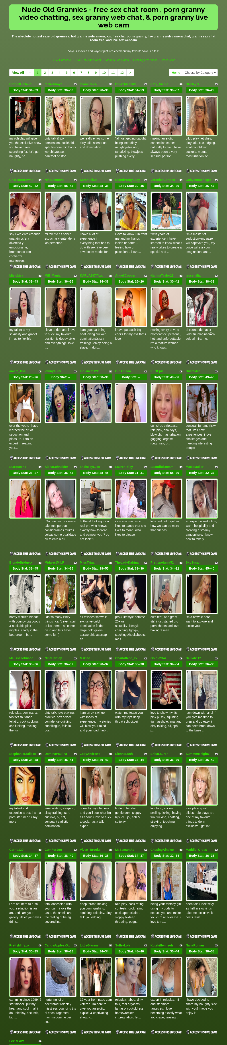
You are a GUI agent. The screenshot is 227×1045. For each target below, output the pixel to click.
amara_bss (17, 324)
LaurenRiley (124, 404)
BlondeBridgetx (20, 484)
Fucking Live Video (145, 60)
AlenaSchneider (56, 404)
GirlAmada (123, 324)
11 (113, 72)
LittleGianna (89, 805)
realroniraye (53, 84)
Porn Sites (168, 60)
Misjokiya (16, 244)
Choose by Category (200, 72)
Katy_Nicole (159, 84)
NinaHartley (53, 564)
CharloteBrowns (21, 164)
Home (176, 72)
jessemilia (193, 244)
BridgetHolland (20, 84)
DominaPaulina (56, 644)
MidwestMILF (54, 484)
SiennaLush (124, 644)
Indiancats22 (89, 324)
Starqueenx (17, 404)
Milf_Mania (53, 244)
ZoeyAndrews (90, 644)
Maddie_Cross (196, 724)
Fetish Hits (129, 1038)
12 (122, 72)
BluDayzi (192, 84)
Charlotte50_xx (126, 564)
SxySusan (193, 484)
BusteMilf (193, 324)
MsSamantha (124, 724)
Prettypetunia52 (162, 484)
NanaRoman (195, 805)
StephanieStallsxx (22, 644)
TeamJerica (88, 84)
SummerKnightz (197, 644)
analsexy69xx (90, 404)
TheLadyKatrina (127, 484)
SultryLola (122, 805)
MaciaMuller (195, 404)
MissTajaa (87, 484)
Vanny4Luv (53, 324)
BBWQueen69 (125, 84)
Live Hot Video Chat (88, 60)
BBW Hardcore (61, 60)
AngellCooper (125, 244)
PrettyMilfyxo (19, 805)
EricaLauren (159, 644)
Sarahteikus (88, 164)
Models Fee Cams (117, 60)
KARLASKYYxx (91, 244)
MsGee (85, 564)
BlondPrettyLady (127, 164)
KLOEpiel (157, 324)
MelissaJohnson (21, 564)
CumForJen (53, 724)
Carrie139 (16, 724)
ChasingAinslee (162, 724)
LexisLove (16, 885)
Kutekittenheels (162, 805)
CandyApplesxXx (57, 805)
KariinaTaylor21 (162, 244)
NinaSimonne (54, 164)
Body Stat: (25, 90)
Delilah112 (193, 564)
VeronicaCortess (163, 164)
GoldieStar (158, 564)
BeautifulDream (162, 404)
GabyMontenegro (198, 164)
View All (18, 72)
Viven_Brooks (90, 724)
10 (104, 72)
